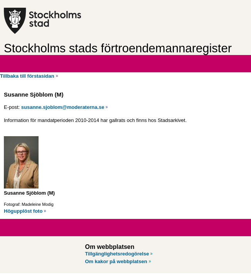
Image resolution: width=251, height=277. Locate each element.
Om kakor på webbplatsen (116, 261)
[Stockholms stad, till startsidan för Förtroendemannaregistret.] (64, 21)
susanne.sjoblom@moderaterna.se (62, 107)
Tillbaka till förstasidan (27, 76)
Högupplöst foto (23, 211)
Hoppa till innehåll (26, 3)
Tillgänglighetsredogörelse (117, 254)
